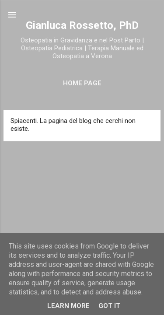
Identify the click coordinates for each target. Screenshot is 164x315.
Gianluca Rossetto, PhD (82, 25)
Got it (109, 306)
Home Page (82, 83)
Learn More (68, 306)
